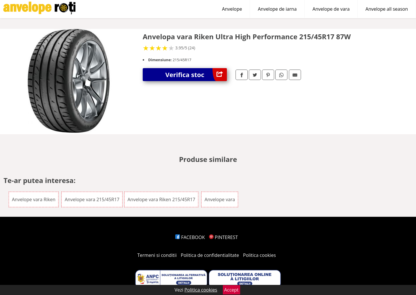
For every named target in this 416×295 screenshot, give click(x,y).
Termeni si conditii (157, 255)
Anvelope (232, 9)
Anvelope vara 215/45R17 (92, 199)
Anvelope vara (219, 199)
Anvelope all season (387, 9)
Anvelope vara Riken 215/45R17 (161, 199)
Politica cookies (259, 255)
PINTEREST (223, 237)
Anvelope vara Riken (33, 199)
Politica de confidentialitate (210, 255)
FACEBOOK (190, 237)
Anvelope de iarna (277, 9)
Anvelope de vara (331, 9)
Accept (231, 290)
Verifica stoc (196, 74)
